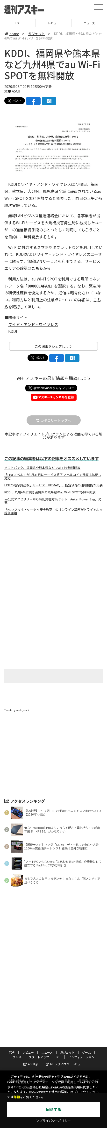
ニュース (47, 1052)
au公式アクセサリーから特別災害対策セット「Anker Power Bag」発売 (52, 501)
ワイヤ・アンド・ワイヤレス (33, 324)
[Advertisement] (53, 559)
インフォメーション (81, 1057)
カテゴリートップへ (53, 420)
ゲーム (86, 1052)
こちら (37, 268)
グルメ (17, 1057)
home (11, 33)
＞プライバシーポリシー (53, 1121)
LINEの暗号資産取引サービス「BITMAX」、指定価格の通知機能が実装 (53, 485)
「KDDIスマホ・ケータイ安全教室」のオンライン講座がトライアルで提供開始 (53, 511)
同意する (53, 1109)
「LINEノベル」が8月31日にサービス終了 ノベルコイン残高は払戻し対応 (52, 476)
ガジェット (36, 33)
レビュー (53, 23)
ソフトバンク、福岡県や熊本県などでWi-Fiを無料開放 (42, 467)
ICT (59, 1057)
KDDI (12, 331)
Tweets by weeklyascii (16, 710)
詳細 (17, 1097)
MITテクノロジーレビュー (65, 1064)
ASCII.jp (30, 1064)
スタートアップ (39, 1057)
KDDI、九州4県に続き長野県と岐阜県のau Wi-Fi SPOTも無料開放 (50, 492)
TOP (18, 23)
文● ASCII (12, 91)
